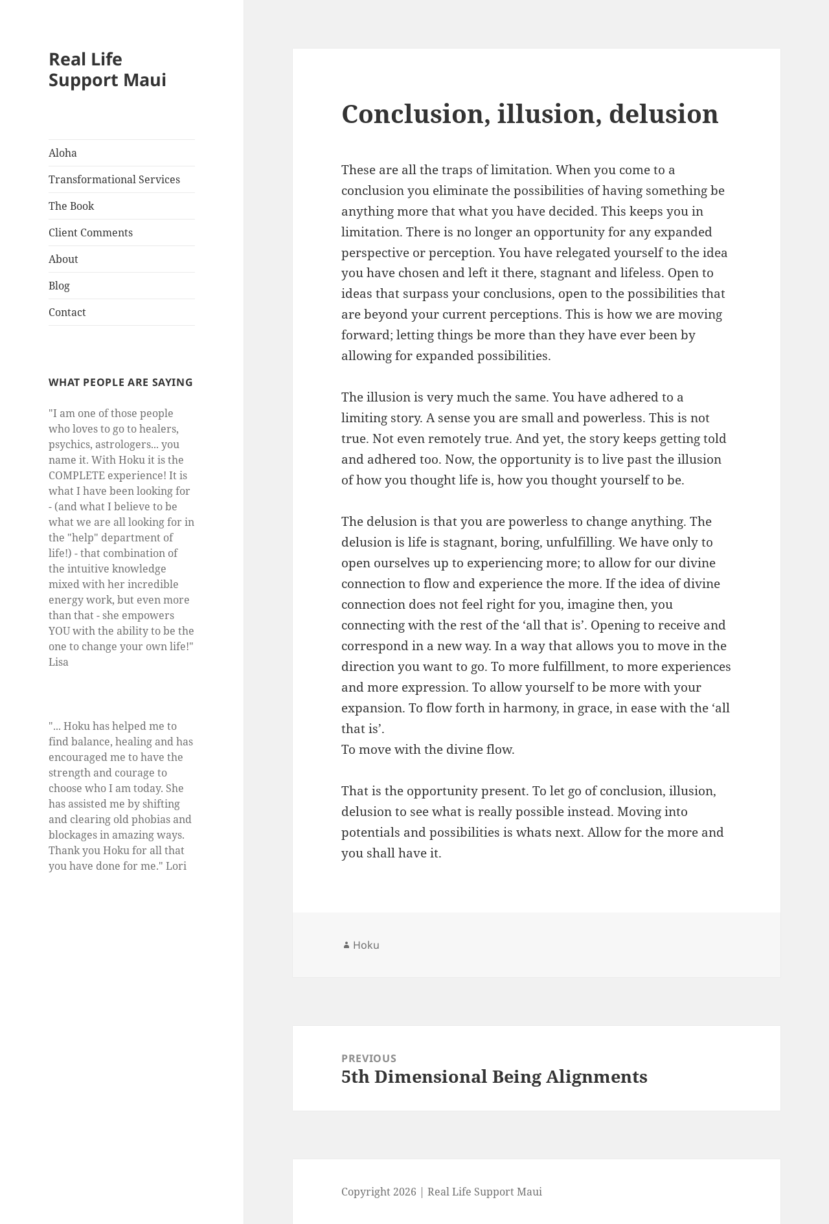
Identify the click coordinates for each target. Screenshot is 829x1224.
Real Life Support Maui (107, 69)
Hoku (366, 945)
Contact (67, 312)
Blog (59, 285)
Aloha (63, 153)
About (63, 259)
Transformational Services (114, 179)
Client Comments (91, 232)
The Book (71, 206)
